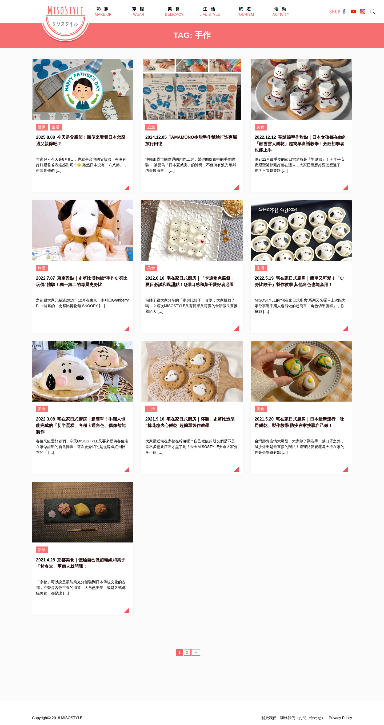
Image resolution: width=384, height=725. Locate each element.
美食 (261, 127)
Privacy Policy (340, 718)
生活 (56, 127)
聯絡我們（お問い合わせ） (302, 718)
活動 (42, 127)
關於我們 (269, 718)
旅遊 (151, 127)
